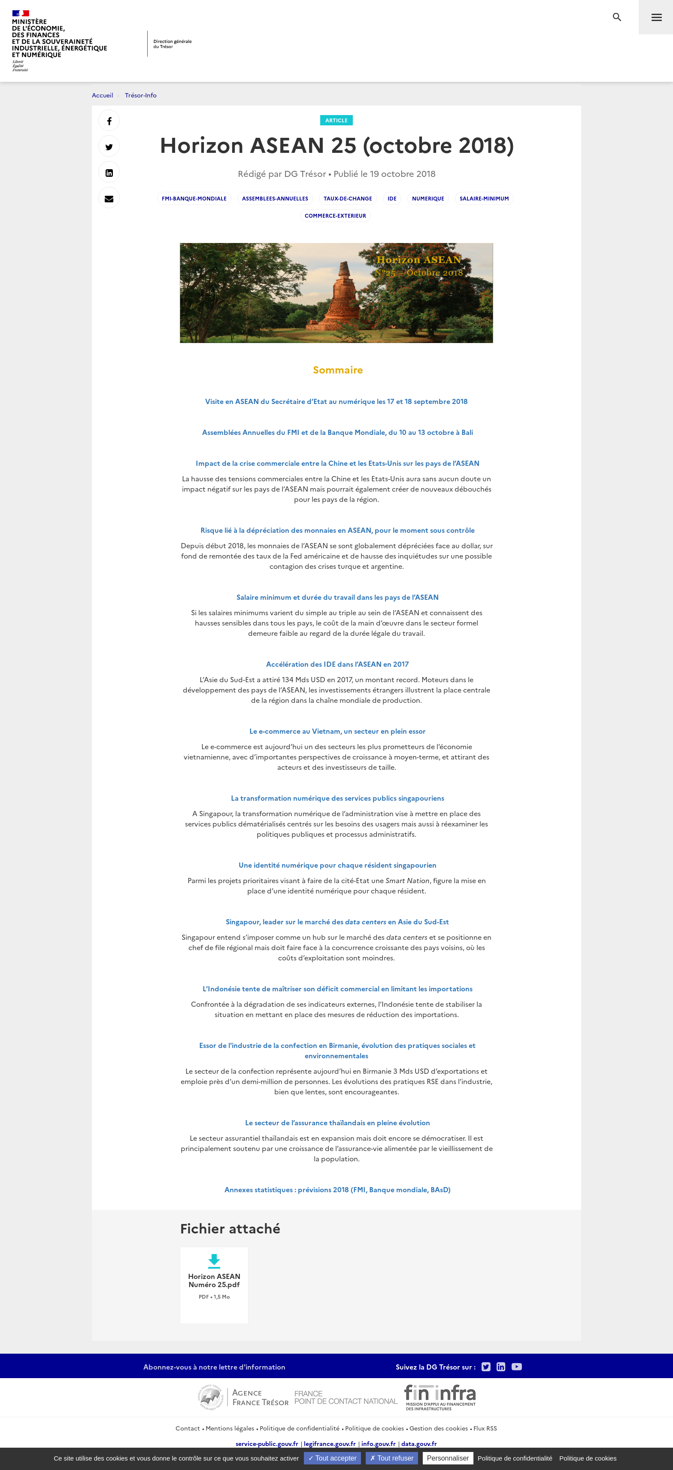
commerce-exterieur (335, 215)
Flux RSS (485, 1428)
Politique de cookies (374, 1428)
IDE (392, 198)
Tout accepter (332, 1458)
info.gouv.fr (378, 1443)
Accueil (102, 95)
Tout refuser (392, 1458)
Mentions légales (230, 1428)
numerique (428, 198)
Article (336, 120)
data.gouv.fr (419, 1443)
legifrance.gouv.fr (330, 1443)
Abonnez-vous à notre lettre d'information (214, 1366)
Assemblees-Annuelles (275, 198)
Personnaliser (448, 1458)
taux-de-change (348, 198)
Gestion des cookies (438, 1428)
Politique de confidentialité (300, 1428)
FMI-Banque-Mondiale (194, 198)
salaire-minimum (484, 198)
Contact (188, 1428)
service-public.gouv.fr (267, 1443)
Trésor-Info (141, 95)
